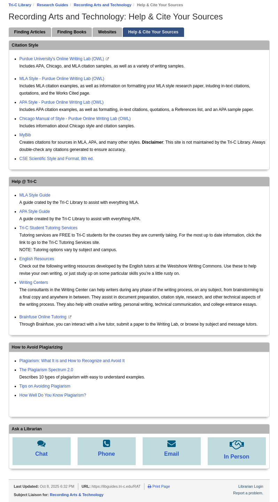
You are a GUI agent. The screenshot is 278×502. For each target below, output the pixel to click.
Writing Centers (33, 282)
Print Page (159, 486)
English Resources (36, 258)
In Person (236, 457)
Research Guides (52, 5)
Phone (106, 454)
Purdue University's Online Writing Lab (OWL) (61, 58)
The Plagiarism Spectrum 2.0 (46, 369)
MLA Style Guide (34, 195)
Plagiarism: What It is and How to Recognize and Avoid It (72, 360)
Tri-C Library (20, 5)
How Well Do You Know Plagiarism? (52, 395)
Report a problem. (248, 493)
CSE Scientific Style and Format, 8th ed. (56, 158)
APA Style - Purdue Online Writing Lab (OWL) (61, 102)
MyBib (25, 135)
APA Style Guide (34, 211)
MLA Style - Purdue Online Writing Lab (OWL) (61, 78)
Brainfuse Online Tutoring (43, 316)
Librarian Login (250, 486)
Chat (41, 454)
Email (171, 454)
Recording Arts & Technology (76, 495)
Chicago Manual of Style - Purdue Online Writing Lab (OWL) (75, 118)
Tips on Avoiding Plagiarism (45, 386)
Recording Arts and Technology (103, 5)
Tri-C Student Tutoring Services (48, 227)
